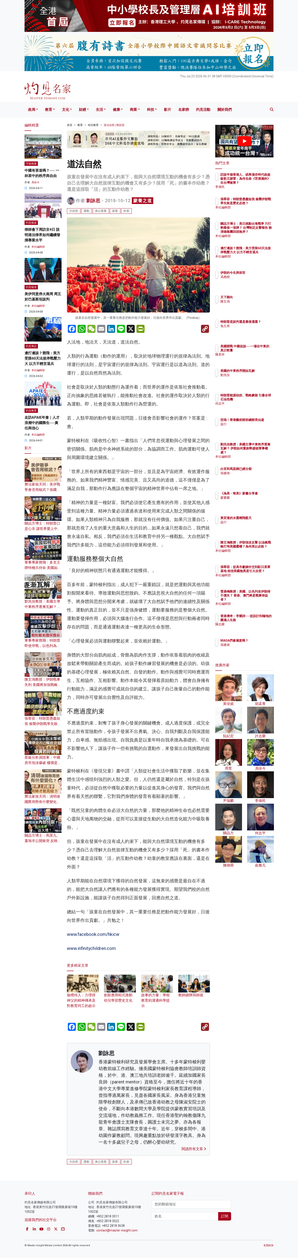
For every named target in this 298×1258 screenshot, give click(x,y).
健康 (116, 109)
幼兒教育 (93, 125)
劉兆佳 (251, 379)
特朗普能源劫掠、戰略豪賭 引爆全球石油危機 (258, 399)
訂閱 (224, 1216)
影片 (167, 109)
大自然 (73, 210)
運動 (86, 210)
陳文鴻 (251, 301)
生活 (99, 109)
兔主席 (251, 330)
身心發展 (101, 210)
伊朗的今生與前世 (258, 272)
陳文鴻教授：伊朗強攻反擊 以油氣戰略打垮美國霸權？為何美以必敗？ (258, 550)
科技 (150, 109)
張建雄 (251, 477)
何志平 (251, 407)
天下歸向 (252, 297)
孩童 (115, 210)
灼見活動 (203, 109)
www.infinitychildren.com (91, 948)
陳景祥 (251, 358)
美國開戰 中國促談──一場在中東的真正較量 (258, 350)
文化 (65, 109)
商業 (133, 109)
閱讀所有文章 (194, 1149)
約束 (126, 210)
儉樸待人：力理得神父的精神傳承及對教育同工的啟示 (83, 994)
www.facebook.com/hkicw (93, 934)
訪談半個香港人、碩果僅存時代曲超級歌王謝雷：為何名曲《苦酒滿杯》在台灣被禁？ (258, 183)
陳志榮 (251, 628)
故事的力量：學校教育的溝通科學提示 (157, 994)
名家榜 (183, 109)
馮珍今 (35, 182)
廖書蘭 (251, 501)
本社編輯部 (38, 246)
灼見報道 (31, 222)
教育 (48, 109)
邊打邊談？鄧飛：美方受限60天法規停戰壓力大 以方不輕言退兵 (43, 358)
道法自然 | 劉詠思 (114, 125)
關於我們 (224, 109)
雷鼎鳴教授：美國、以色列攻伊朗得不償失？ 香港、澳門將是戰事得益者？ (258, 599)
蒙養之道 (142, 200)
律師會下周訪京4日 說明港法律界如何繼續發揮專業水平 (42, 234)
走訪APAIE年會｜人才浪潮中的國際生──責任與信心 (42, 422)
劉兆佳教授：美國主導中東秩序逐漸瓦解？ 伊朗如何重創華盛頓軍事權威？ (258, 452)
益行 (249, 428)
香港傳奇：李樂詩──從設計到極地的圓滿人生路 (258, 620)
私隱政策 (268, 1245)
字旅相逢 (31, 163)
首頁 (69, 125)
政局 (31, 109)
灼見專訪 (31, 346)
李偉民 (251, 187)
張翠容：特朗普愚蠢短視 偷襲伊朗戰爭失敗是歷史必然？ (43, 723)
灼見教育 (31, 410)
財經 (82, 109)
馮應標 (251, 277)
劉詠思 (93, 200)
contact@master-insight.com (117, 1230)
